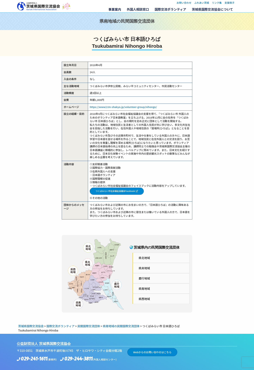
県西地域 (144, 299)
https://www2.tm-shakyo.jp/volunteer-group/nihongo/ (123, 107)
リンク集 (217, 2)
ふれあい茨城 (201, 2)
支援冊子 (229, 2)
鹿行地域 (144, 278)
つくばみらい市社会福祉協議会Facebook (115, 190)
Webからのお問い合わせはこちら (152, 352)
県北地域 (144, 258)
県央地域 (144, 268)
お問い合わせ (184, 2)
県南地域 (144, 288)
